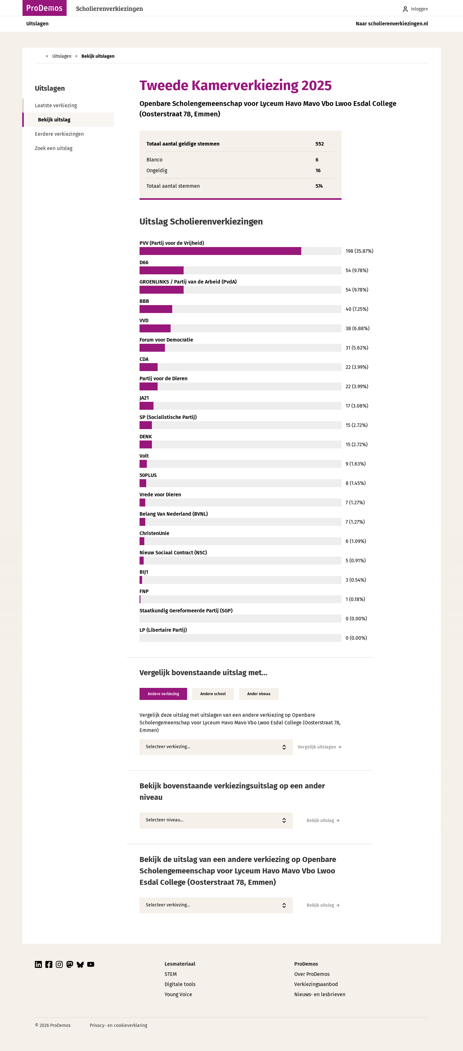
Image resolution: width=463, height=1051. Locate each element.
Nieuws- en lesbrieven (319, 994)
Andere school (213, 694)
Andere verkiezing (163, 694)
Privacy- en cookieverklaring (118, 1025)
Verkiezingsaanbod (316, 984)
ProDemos (306, 964)
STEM (171, 974)
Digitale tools (180, 984)
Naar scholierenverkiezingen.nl (392, 24)
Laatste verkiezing (56, 105)
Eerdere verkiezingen (59, 134)
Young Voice (178, 994)
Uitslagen (37, 24)
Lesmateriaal (180, 964)
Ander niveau (259, 694)
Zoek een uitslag (53, 148)
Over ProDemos (311, 974)
